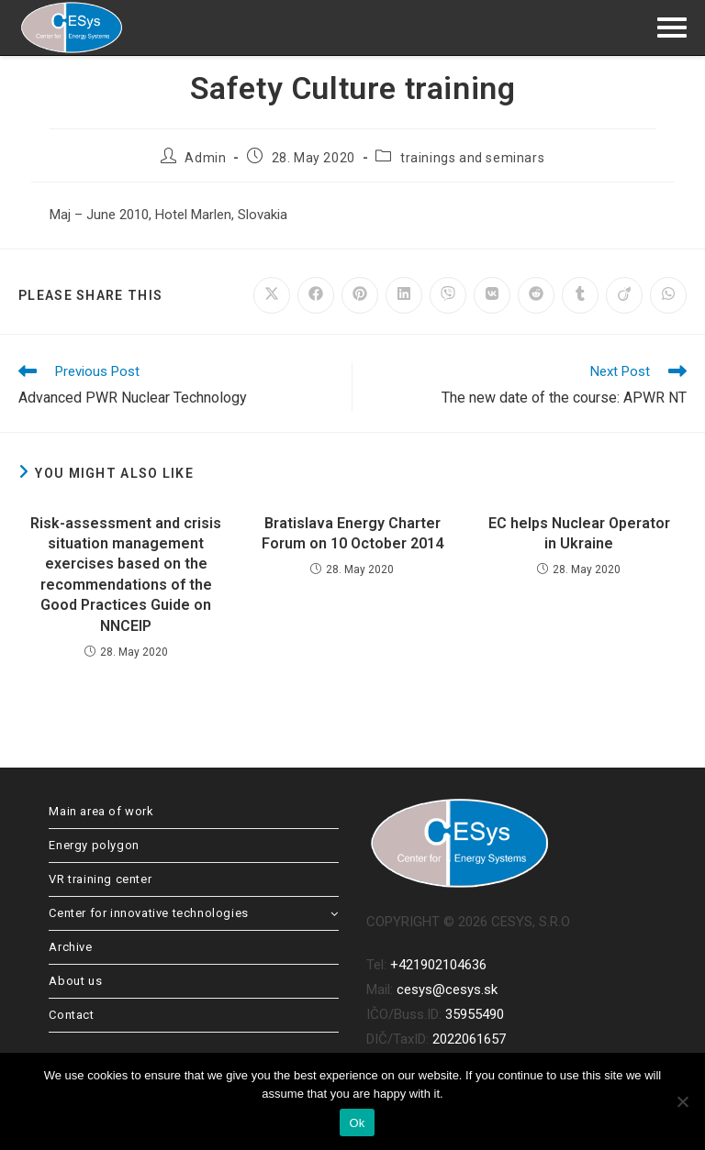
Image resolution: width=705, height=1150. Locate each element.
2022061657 (469, 1039)
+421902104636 (438, 964)
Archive (70, 947)
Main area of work (101, 811)
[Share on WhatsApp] (668, 295)
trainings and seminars (472, 157)
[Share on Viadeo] (624, 295)
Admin (205, 157)
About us (75, 981)
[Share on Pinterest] (359, 295)
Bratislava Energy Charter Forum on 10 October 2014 (352, 533)
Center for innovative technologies (194, 913)
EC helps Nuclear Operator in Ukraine (579, 533)
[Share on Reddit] (536, 295)
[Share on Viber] (448, 295)
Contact (71, 1015)
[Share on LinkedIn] (404, 295)
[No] (682, 1101)
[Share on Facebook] (315, 295)
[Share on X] (271, 295)
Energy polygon (94, 845)
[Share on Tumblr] (580, 295)
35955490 (474, 1014)
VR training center (100, 879)
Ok (356, 1123)
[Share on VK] (492, 295)
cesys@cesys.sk (447, 989)
